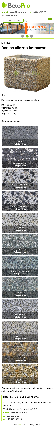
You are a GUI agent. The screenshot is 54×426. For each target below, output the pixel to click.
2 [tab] (27, 36)
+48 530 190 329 (9, 15)
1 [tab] (22, 36)
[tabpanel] (27, 28)
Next (50, 28)
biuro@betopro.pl (17, 12)
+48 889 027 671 (39, 12)
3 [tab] (31, 36)
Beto (17, 424)
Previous (3, 28)
